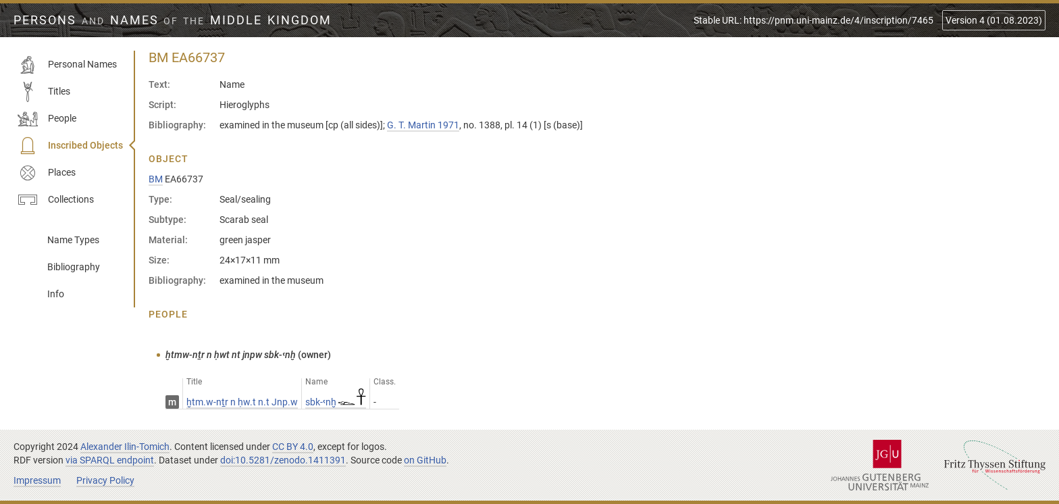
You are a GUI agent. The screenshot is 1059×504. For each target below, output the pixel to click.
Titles (44, 92)
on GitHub (425, 460)
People (47, 119)
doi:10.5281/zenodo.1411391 (283, 460)
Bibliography (73, 266)
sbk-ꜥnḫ (335, 402)
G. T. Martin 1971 (423, 125)
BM (156, 179)
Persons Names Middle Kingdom (173, 20)
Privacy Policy (105, 480)
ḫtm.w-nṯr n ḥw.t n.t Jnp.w (242, 402)
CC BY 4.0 (292, 446)
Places (47, 173)
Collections (56, 200)
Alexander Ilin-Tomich (125, 446)
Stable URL (813, 20)
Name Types (73, 239)
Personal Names (67, 65)
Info (55, 293)
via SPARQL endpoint (110, 460)
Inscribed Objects (70, 146)
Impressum (37, 480)
